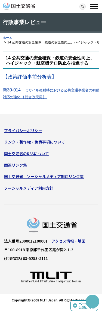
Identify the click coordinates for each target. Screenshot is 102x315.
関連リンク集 (15, 165)
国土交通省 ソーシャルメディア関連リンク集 (44, 176)
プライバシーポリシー (23, 130)
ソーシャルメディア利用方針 (28, 188)
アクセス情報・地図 (68, 241)
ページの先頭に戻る (87, 305)
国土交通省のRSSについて (26, 153)
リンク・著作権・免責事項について (34, 142)
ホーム (8, 38)
